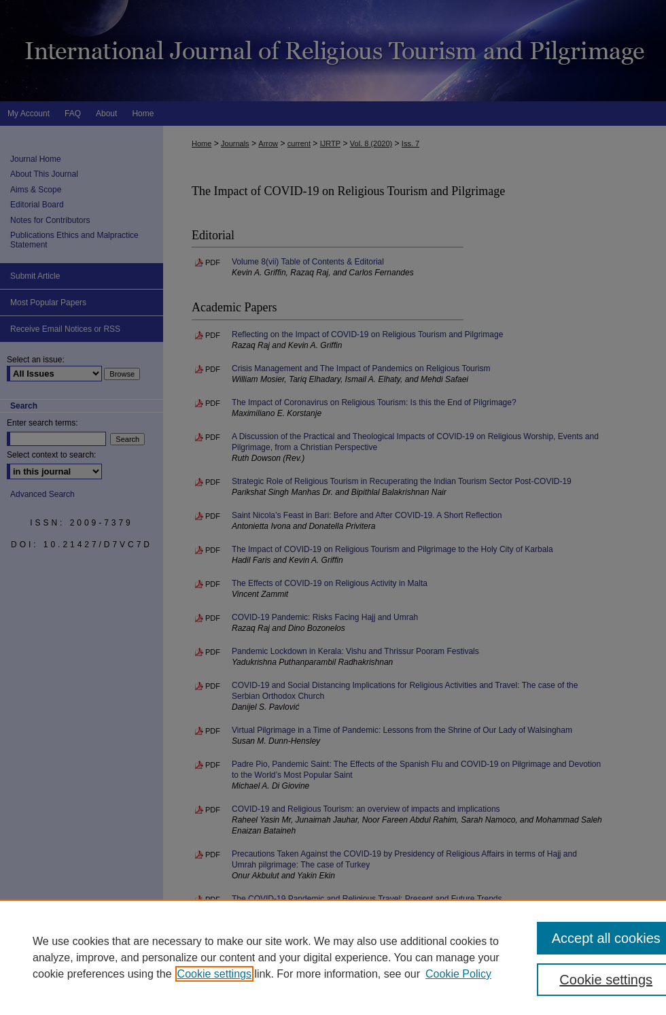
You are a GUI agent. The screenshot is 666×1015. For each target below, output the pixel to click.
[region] (333, 957)
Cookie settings (214, 974)
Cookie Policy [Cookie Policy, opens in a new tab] (458, 974)
